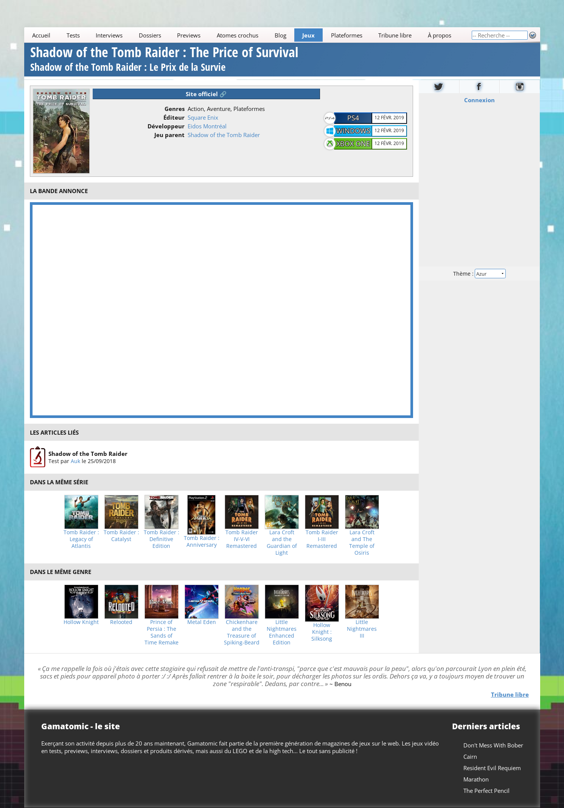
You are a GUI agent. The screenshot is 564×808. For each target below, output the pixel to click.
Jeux (308, 35)
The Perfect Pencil (486, 790)
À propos (439, 35)
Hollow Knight (81, 622)
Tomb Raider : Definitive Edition (161, 539)
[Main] (247, 35)
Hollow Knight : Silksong (321, 632)
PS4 (353, 117)
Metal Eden (201, 622)
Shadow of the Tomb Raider (224, 135)
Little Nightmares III (362, 629)
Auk (75, 461)
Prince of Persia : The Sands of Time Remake (161, 632)
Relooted (121, 622)
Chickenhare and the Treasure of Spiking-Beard (241, 632)
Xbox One (353, 143)
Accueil (41, 35)
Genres (175, 108)
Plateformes (346, 35)
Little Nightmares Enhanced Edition (282, 632)
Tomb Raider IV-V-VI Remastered (241, 539)
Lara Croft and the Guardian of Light (282, 542)
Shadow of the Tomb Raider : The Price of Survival (164, 60)
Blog (280, 35)
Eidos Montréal (207, 126)
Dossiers (150, 35)
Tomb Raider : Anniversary (201, 541)
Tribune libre (395, 35)
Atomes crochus (237, 35)
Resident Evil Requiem (491, 768)
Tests (72, 35)
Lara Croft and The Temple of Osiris (361, 542)
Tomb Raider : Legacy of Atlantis (81, 539)
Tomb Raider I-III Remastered (322, 539)
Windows (353, 130)
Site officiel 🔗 (206, 94)
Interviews (109, 35)
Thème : (479, 273)
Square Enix (203, 117)
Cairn (470, 756)
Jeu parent (169, 135)
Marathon (475, 779)
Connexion (479, 99)
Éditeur (174, 117)
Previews (188, 35)
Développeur (166, 126)
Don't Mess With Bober (493, 745)
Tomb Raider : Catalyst (121, 536)
